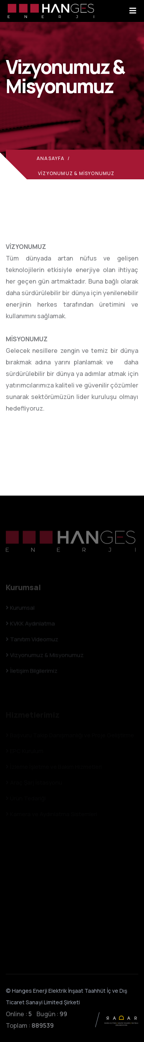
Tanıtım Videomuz (32, 641)
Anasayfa (50, 158)
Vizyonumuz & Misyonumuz (45, 657)
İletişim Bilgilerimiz (32, 672)
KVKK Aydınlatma (30, 625)
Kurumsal (20, 609)
